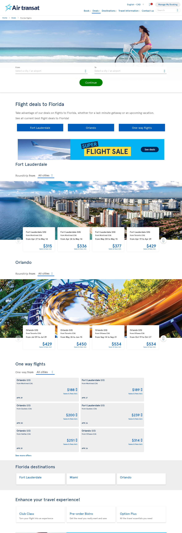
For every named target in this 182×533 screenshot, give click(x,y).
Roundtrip (21, 175)
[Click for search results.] (177, 10)
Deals (95, 10)
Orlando (91, 128)
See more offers (23, 404)
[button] (91, 82)
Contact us (148, 10)
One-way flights (142, 128)
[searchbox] (168, 10)
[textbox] (51, 70)
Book (86, 10)
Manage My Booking (167, 4)
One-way (21, 372)
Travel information (128, 10)
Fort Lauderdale (40, 128)
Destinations (108, 10)
